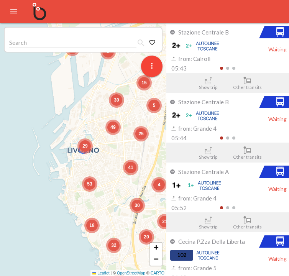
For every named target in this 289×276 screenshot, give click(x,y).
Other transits (247, 83)
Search (18, 42)
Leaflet (101, 273)
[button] (85, 146)
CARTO (157, 273)
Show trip (208, 83)
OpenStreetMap (131, 273)
